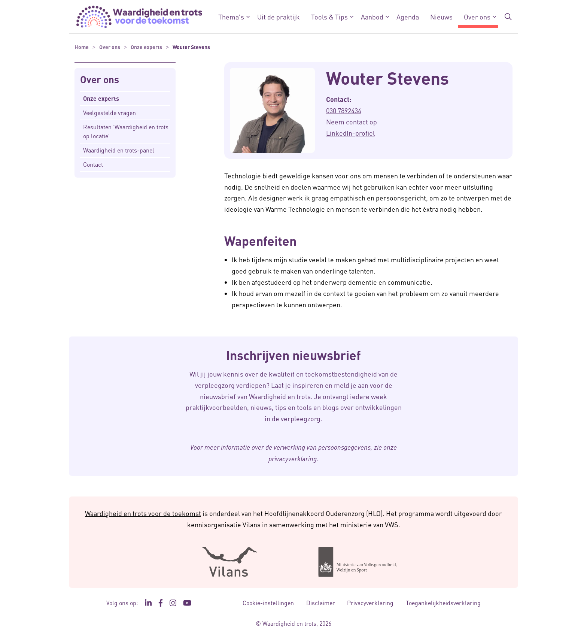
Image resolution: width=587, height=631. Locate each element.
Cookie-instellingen (268, 602)
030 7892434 (343, 110)
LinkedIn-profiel (350, 133)
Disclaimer (320, 602)
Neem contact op (351, 121)
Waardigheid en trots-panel (118, 150)
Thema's (231, 16)
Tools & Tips (329, 16)
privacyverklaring (292, 459)
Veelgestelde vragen (109, 113)
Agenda (407, 16)
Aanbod (372, 16)
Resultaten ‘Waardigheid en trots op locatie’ (125, 131)
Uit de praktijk (278, 16)
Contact (93, 164)
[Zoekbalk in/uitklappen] (508, 16)
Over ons (477, 16)
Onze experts (101, 98)
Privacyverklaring (370, 602)
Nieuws (441, 16)
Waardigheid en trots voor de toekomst (143, 513)
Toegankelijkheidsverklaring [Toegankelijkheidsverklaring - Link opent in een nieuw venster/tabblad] (443, 602)
